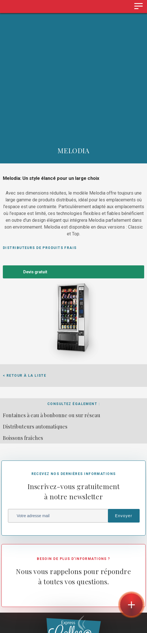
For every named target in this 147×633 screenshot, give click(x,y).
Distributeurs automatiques (35, 426)
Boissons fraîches (23, 437)
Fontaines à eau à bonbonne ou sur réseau (51, 415)
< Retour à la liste (24, 376)
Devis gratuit (35, 272)
